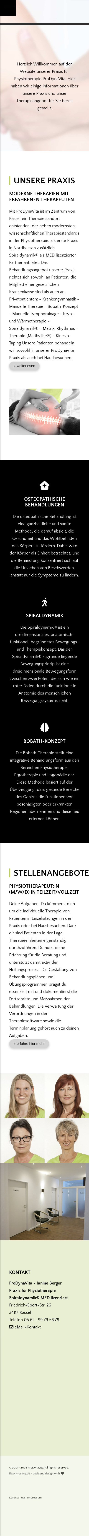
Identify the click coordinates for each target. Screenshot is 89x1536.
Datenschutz (17, 1497)
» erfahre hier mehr (29, 1044)
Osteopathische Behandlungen (44, 502)
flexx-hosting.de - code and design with (36, 1473)
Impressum (34, 1497)
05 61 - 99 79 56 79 (41, 1319)
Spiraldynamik (44, 616)
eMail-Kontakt (25, 1327)
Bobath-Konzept (44, 741)
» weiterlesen (24, 366)
